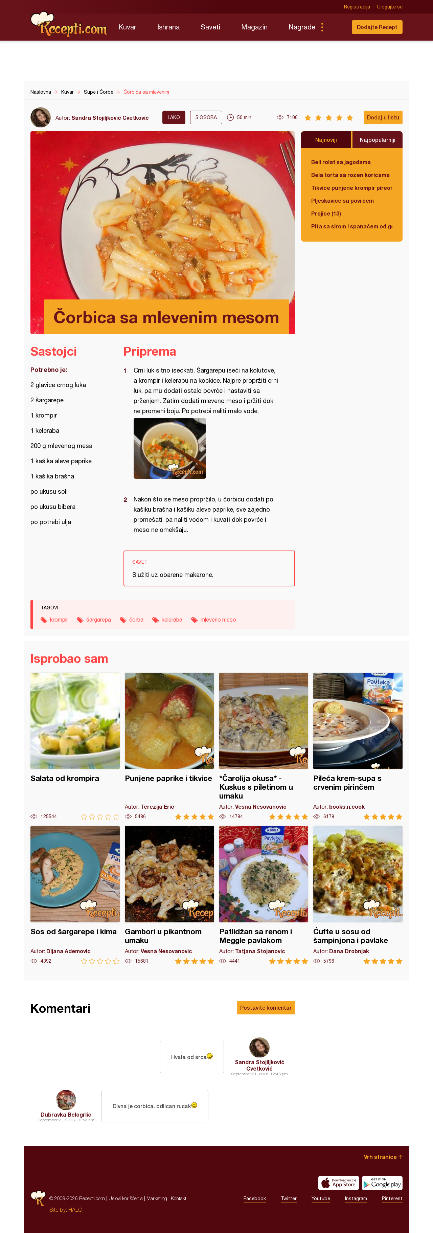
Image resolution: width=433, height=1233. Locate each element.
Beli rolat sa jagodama (341, 162)
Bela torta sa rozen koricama (350, 175)
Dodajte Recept (377, 27)
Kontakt (178, 1198)
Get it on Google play (382, 1183)
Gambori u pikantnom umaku (169, 895)
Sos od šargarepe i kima (75, 895)
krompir (59, 619)
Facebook (255, 1198)
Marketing (156, 1198)
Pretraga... (335, 27)
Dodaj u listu (383, 117)
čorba (136, 619)
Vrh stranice (380, 1156)
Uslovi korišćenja (126, 1198)
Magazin (254, 27)
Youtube (321, 1198)
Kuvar (127, 27)
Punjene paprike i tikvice (169, 746)
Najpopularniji (377, 139)
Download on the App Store (338, 1183)
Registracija (357, 6)
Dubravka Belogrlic (66, 1114)
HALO (75, 1210)
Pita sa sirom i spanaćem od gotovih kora (351, 226)
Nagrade (302, 27)
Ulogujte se (390, 6)
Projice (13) (326, 213)
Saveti (210, 27)
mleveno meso (218, 619)
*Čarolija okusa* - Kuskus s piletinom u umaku (264, 746)
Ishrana (168, 27)
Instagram (356, 1198)
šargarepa (98, 619)
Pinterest (392, 1198)
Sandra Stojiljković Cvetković (110, 117)
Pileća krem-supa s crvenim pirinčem (358, 746)
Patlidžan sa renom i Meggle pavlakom (264, 895)
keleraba (172, 619)
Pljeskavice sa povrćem (342, 200)
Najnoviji (326, 139)
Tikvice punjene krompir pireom (351, 187)
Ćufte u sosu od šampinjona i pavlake (358, 895)
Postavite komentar (266, 1007)
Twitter (289, 1198)
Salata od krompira (75, 746)
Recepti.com (69, 24)
